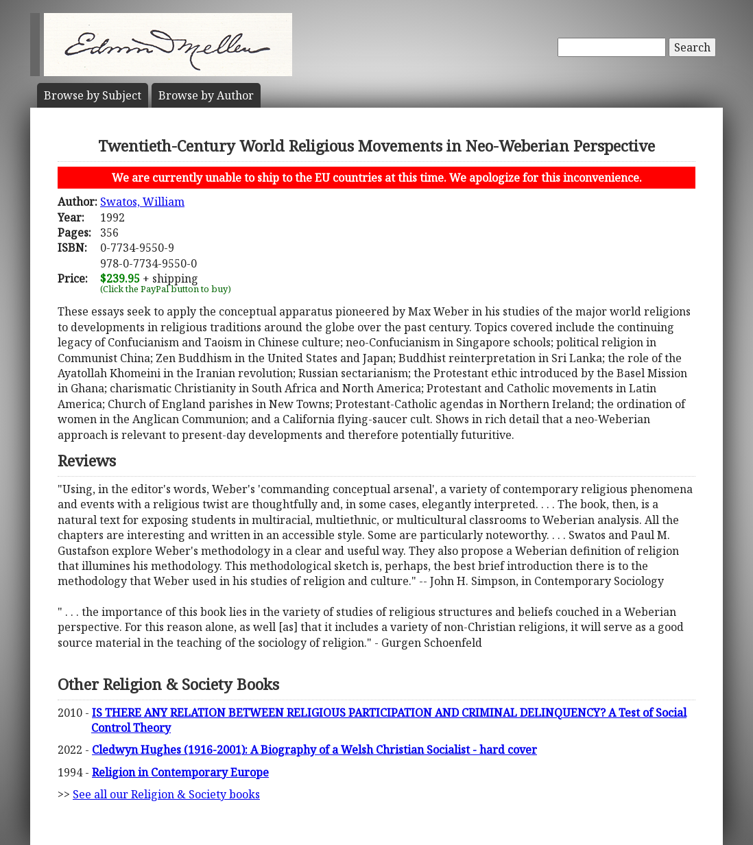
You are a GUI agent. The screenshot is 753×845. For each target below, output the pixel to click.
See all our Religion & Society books (166, 794)
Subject (92, 95)
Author (206, 95)
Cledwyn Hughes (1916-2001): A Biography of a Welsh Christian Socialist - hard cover (314, 749)
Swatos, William (142, 201)
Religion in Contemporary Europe (180, 772)
